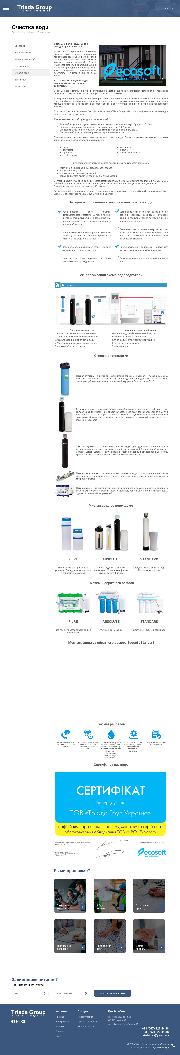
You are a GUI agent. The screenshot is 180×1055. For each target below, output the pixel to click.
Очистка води (22, 73)
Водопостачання (23, 52)
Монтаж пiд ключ (87, 1026)
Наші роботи (62, 1021)
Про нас (60, 1017)
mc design (163, 1047)
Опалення (20, 46)
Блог (58, 1036)
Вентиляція (20, 79)
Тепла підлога (22, 66)
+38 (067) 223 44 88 (155, 1028)
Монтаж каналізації (25, 59)
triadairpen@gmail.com (155, 1035)
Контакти (60, 1026)
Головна (15, 32)
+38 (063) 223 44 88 (155, 1032)
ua (166, 8)
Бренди (60, 1031)
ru (172, 8)
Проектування (85, 1017)
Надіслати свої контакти (112, 993)
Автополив (20, 86)
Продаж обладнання (88, 1021)
